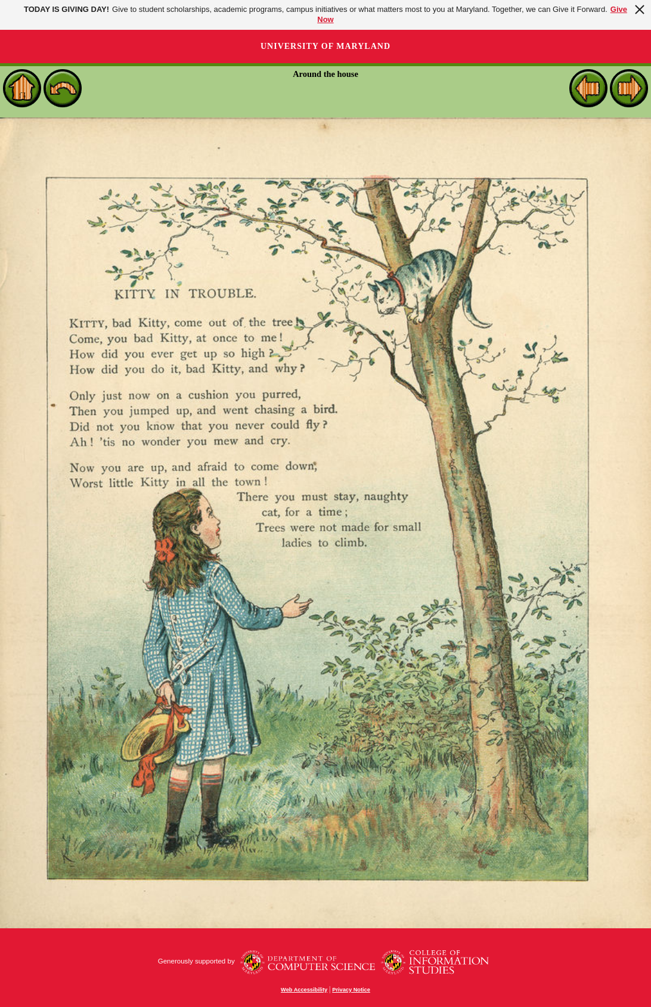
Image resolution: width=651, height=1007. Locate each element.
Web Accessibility (304, 990)
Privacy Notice (351, 990)
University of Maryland (325, 46)
